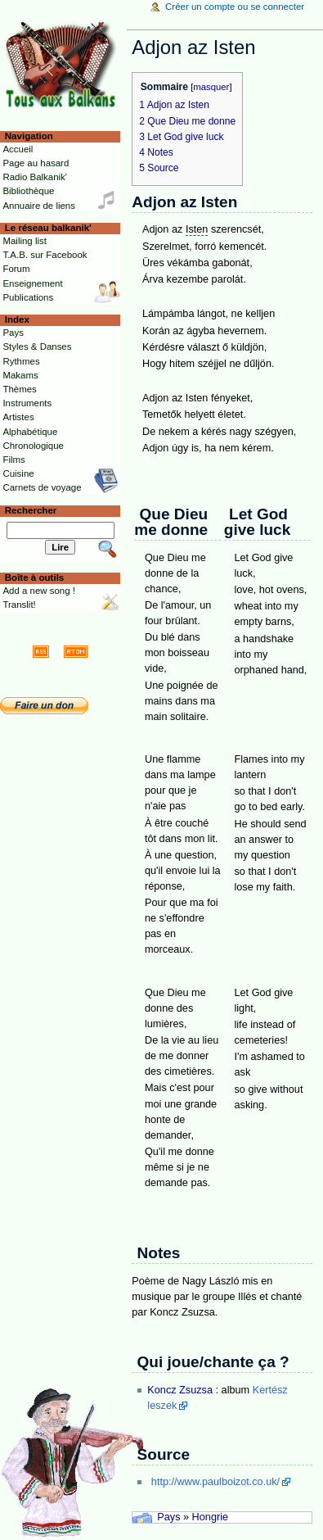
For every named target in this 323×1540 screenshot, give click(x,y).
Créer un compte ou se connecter (234, 6)
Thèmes (19, 389)
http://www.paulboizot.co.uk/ (215, 1482)
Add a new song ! (38, 591)
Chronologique (33, 446)
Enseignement (32, 283)
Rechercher (31, 510)
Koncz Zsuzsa (180, 1390)
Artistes (18, 417)
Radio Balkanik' (34, 177)
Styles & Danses (36, 346)
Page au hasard (35, 163)
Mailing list (24, 241)
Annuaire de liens (38, 206)
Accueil (17, 149)
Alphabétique (29, 432)
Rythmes (20, 361)
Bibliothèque (28, 191)
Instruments (27, 403)
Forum (15, 269)
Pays (168, 1517)
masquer (211, 87)
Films (13, 459)
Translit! (18, 604)
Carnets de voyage (41, 487)
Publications (27, 297)
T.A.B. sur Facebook (44, 255)
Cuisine (18, 473)
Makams (20, 375)
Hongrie (210, 1517)
